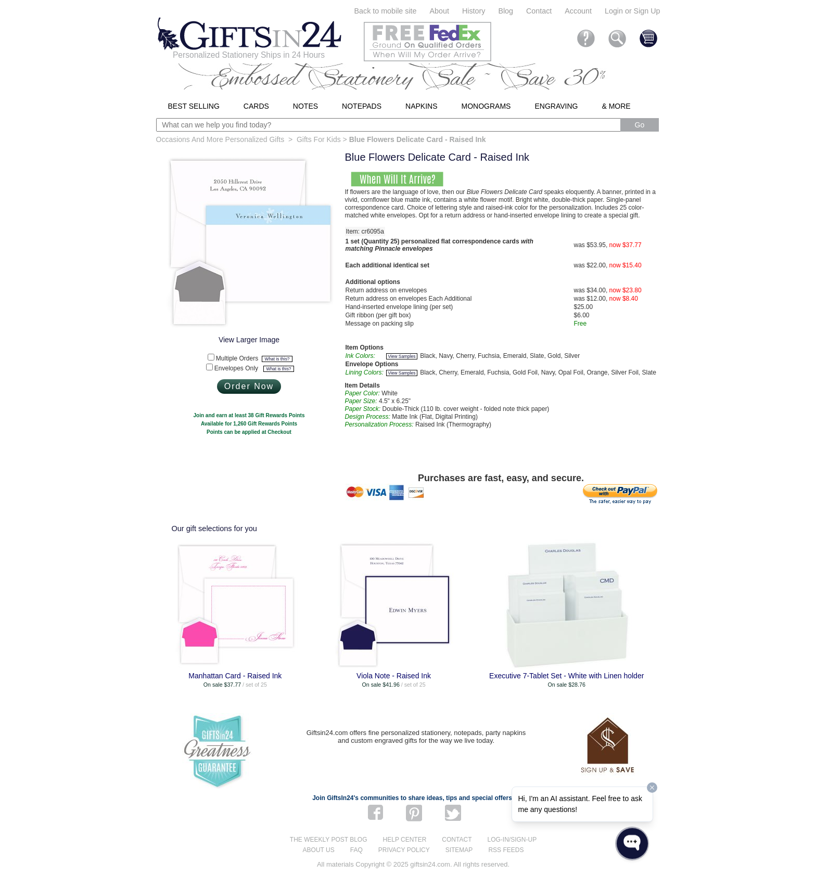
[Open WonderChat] (632, 843)
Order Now (249, 386)
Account (578, 11)
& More (616, 106)
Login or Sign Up (632, 11)
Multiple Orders (254, 358)
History (473, 11)
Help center (405, 839)
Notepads (361, 106)
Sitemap (459, 850)
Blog (505, 11)
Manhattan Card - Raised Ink (235, 676)
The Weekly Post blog (328, 839)
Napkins (421, 106)
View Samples (402, 356)
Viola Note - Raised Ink (393, 676)
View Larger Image (249, 340)
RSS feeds (506, 850)
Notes (305, 106)
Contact (539, 11)
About (439, 11)
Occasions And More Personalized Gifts (220, 139)
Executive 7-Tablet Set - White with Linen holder (566, 676)
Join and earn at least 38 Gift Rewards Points (249, 415)
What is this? (277, 359)
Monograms (486, 106)
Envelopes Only (254, 368)
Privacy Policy (404, 850)
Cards (256, 106)
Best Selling (194, 106)
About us (319, 850)
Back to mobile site (385, 11)
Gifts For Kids (319, 139)
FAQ (356, 850)
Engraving (556, 106)
